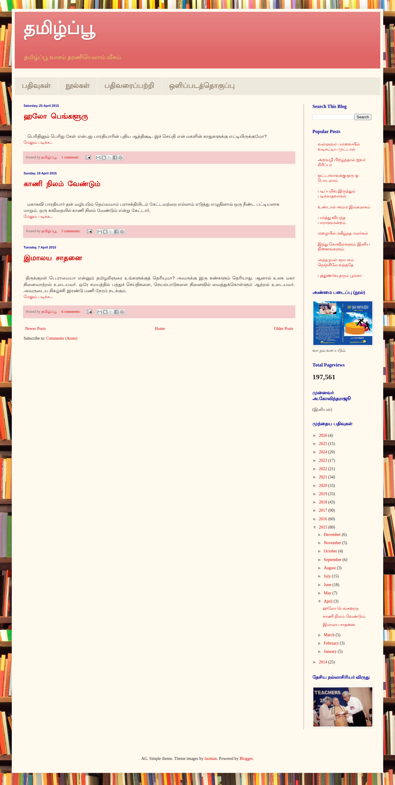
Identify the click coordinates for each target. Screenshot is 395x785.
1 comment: (70, 157)
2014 (323, 662)
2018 (323, 502)
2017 (323, 510)
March (329, 635)
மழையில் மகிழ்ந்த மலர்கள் (343, 233)
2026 (323, 435)
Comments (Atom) (61, 338)
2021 (323, 477)
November (333, 543)
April (328, 601)
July (328, 576)
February (332, 643)
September (333, 559)
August (330, 568)
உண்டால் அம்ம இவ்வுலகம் (344, 207)
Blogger (246, 758)
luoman (211, 758)
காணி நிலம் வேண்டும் (62, 184)
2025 (323, 443)
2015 (323, 527)
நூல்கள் (77, 85)
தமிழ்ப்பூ (59, 28)
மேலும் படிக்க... (38, 142)
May (328, 593)
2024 (323, 452)
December (333, 534)
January (331, 651)
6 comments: (71, 312)
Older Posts (283, 328)
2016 (323, 519)
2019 (323, 494)
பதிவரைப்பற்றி (129, 85)
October (331, 551)
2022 (323, 469)
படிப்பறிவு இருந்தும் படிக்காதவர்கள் (337, 193)
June (328, 585)
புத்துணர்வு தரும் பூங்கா (340, 275)
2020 (323, 485)
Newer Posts (35, 328)
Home (160, 328)
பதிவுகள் (36, 85)
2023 (323, 460)
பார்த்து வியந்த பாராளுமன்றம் (332, 220)
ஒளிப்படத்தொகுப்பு (202, 85)
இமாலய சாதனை (53, 258)
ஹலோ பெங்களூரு (56, 116)
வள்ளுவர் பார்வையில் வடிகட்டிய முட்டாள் (339, 146)
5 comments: (71, 231)
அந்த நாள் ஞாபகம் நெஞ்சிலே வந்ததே (336, 262)
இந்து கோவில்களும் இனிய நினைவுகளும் (344, 246)
